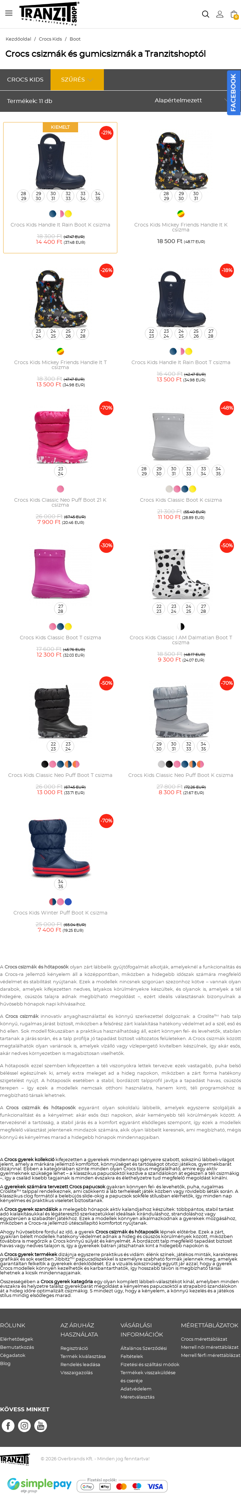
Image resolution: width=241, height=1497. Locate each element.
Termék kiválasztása (83, 1356)
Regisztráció (74, 1348)
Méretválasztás (137, 1397)
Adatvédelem (136, 1389)
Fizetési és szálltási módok (150, 1365)
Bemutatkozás (17, 1347)
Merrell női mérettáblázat (210, 1347)
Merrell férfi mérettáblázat (210, 1355)
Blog (5, 1364)
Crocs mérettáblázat (204, 1339)
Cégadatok (12, 1355)
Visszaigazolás (76, 1373)
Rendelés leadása (80, 1365)
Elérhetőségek (16, 1339)
